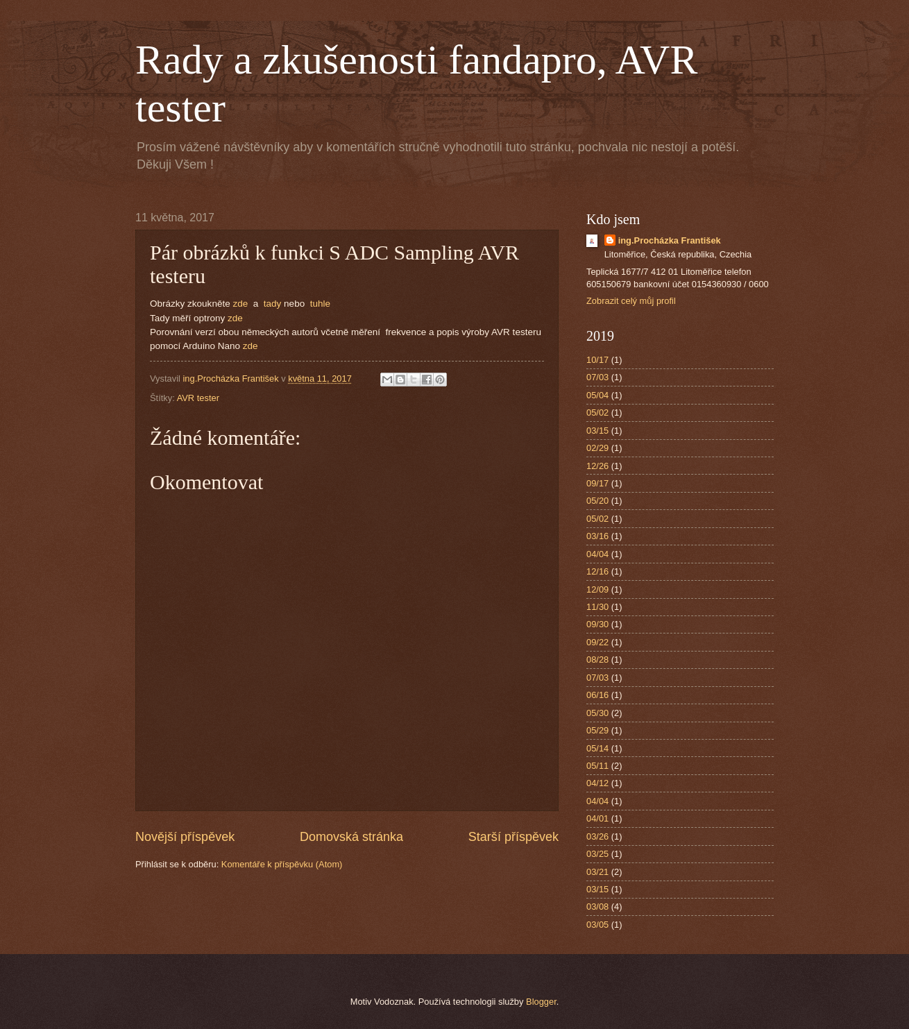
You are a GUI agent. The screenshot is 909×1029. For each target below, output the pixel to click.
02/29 (597, 448)
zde (240, 303)
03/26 (597, 836)
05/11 (597, 765)
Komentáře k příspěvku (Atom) (282, 864)
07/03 (597, 377)
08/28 (597, 659)
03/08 (597, 906)
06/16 (597, 695)
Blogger (541, 1001)
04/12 (597, 783)
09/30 (597, 624)
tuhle (320, 303)
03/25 (597, 854)
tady (273, 303)
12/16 (597, 571)
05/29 (597, 730)
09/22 (597, 642)
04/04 (597, 554)
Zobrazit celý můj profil (631, 301)
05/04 (597, 395)
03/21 (597, 872)
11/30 (597, 607)
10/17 (597, 360)
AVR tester (198, 398)
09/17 (597, 483)
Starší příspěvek (513, 837)
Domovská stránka (351, 837)
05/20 (597, 500)
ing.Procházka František (669, 240)
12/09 (597, 589)
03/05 (597, 924)
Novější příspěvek (185, 837)
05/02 (597, 412)
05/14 (597, 748)
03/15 (597, 430)
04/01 (597, 818)
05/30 (597, 713)
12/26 (597, 466)
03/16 (597, 536)
